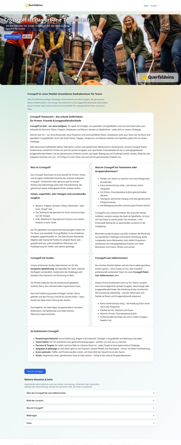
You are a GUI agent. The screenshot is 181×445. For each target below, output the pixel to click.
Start (146, 5)
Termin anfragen (13, 36)
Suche (154, 5)
